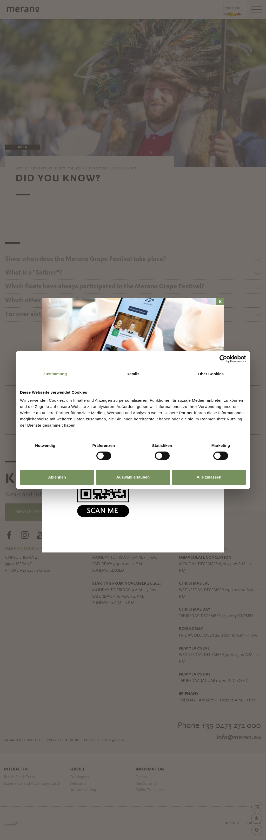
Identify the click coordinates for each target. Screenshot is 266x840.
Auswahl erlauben (133, 477)
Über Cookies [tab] (211, 374)
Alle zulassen (209, 477)
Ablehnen (57, 477)
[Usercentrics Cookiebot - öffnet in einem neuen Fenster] (223, 359)
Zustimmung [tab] (55, 374)
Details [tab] (133, 374)
